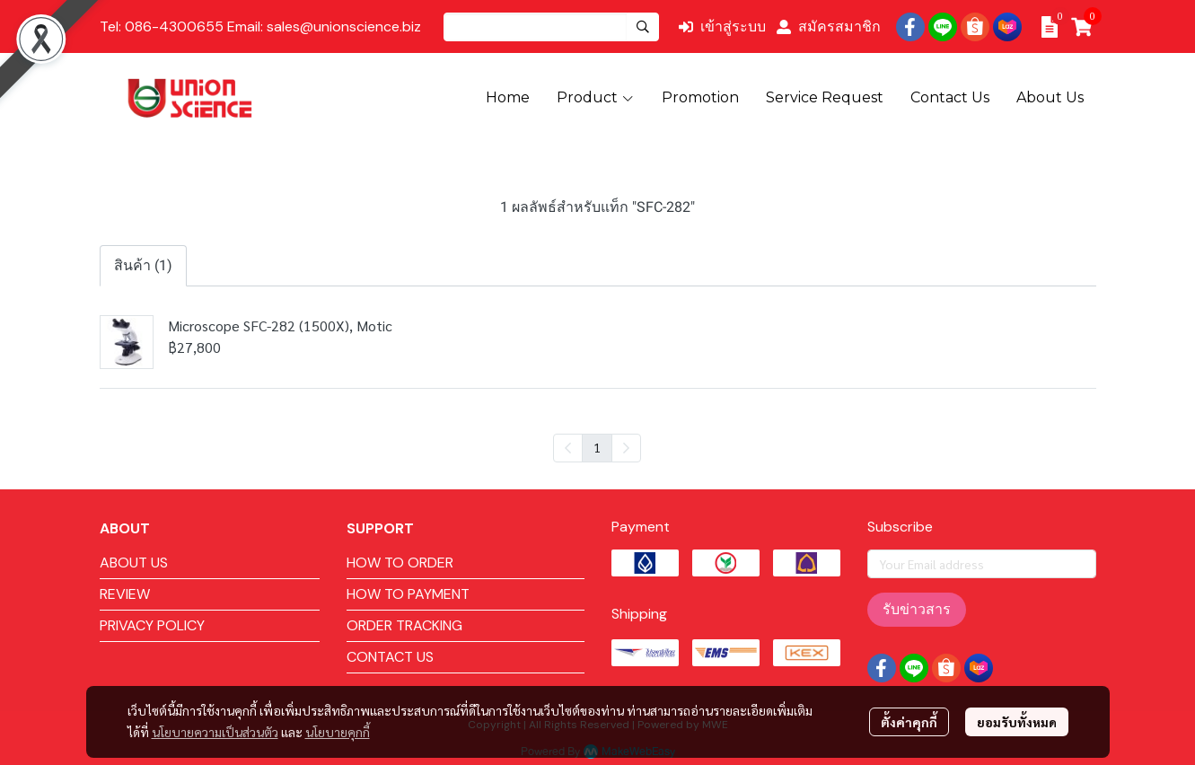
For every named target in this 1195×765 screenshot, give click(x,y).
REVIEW (125, 594)
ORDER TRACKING (404, 625)
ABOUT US (134, 562)
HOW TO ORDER (400, 562)
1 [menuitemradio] (597, 447)
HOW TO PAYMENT (408, 594)
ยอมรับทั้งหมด (1017, 722)
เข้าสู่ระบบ (722, 26)
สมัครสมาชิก (829, 26)
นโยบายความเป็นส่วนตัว (215, 732)
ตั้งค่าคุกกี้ (909, 722)
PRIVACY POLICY (152, 625)
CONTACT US (390, 656)
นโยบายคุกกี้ (337, 732)
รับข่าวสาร (917, 609)
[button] (551, 27)
